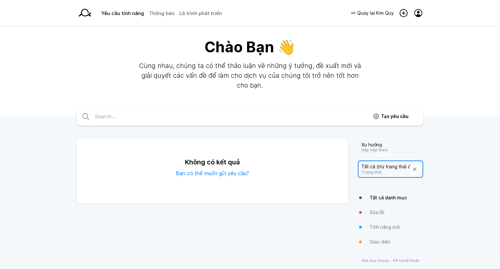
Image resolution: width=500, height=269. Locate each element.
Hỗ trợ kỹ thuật (406, 260)
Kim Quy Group (375, 260)
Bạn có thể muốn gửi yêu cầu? (212, 173)
